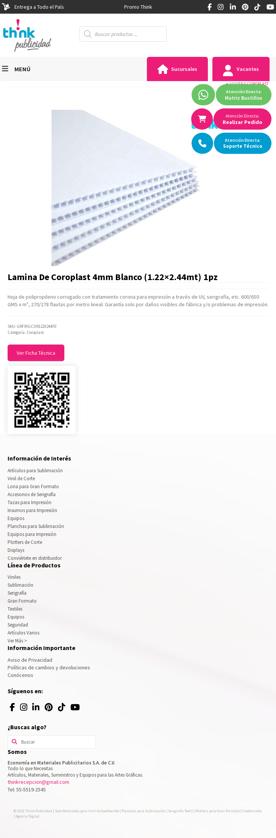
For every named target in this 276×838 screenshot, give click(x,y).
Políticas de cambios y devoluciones (49, 667)
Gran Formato (22, 601)
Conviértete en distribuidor (35, 558)
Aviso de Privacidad (30, 659)
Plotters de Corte (25, 542)
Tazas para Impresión (29, 502)
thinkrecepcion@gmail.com (38, 781)
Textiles (15, 609)
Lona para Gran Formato (33, 486)
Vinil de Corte (21, 478)
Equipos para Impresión (32, 534)
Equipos (16, 518)
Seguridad (18, 625)
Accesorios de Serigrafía (32, 494)
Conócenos (20, 675)
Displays (16, 550)
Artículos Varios (23, 633)
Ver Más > (17, 641)
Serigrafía (17, 593)
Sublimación (20, 585)
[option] (138, 7)
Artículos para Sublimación (35, 470)
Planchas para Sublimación (36, 526)
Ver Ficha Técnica (36, 352)
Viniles (14, 577)
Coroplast (257, 83)
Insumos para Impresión (32, 510)
